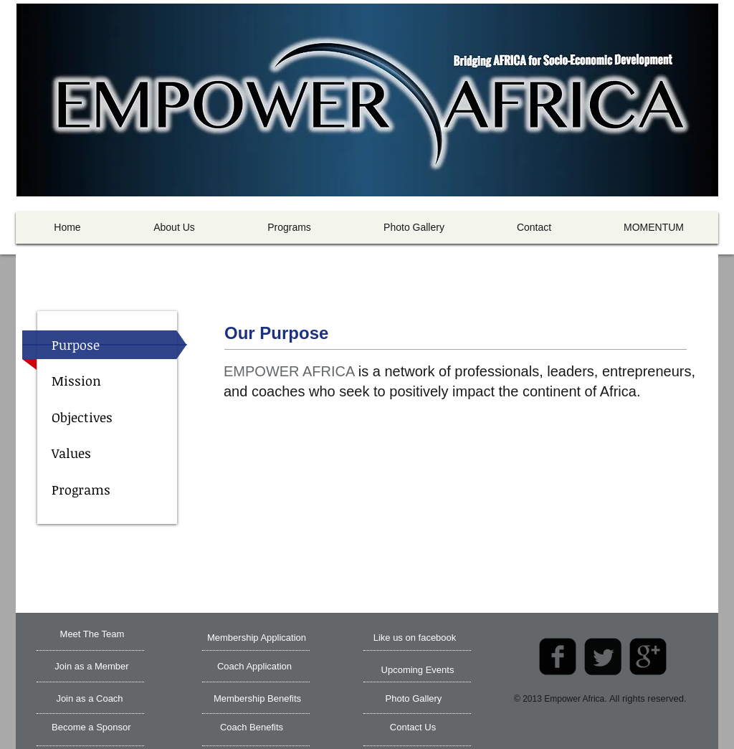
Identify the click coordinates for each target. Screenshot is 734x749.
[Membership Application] (256, 638)
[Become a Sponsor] (118, 727)
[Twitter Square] (602, 656)
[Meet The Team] (92, 634)
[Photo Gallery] (413, 699)
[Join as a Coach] (90, 699)
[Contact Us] (413, 727)
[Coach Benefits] (252, 727)
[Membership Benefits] (257, 699)
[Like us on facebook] (414, 638)
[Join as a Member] (91, 666)
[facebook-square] (557, 656)
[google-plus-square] (648, 656)
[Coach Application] (254, 666)
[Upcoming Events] (417, 670)
